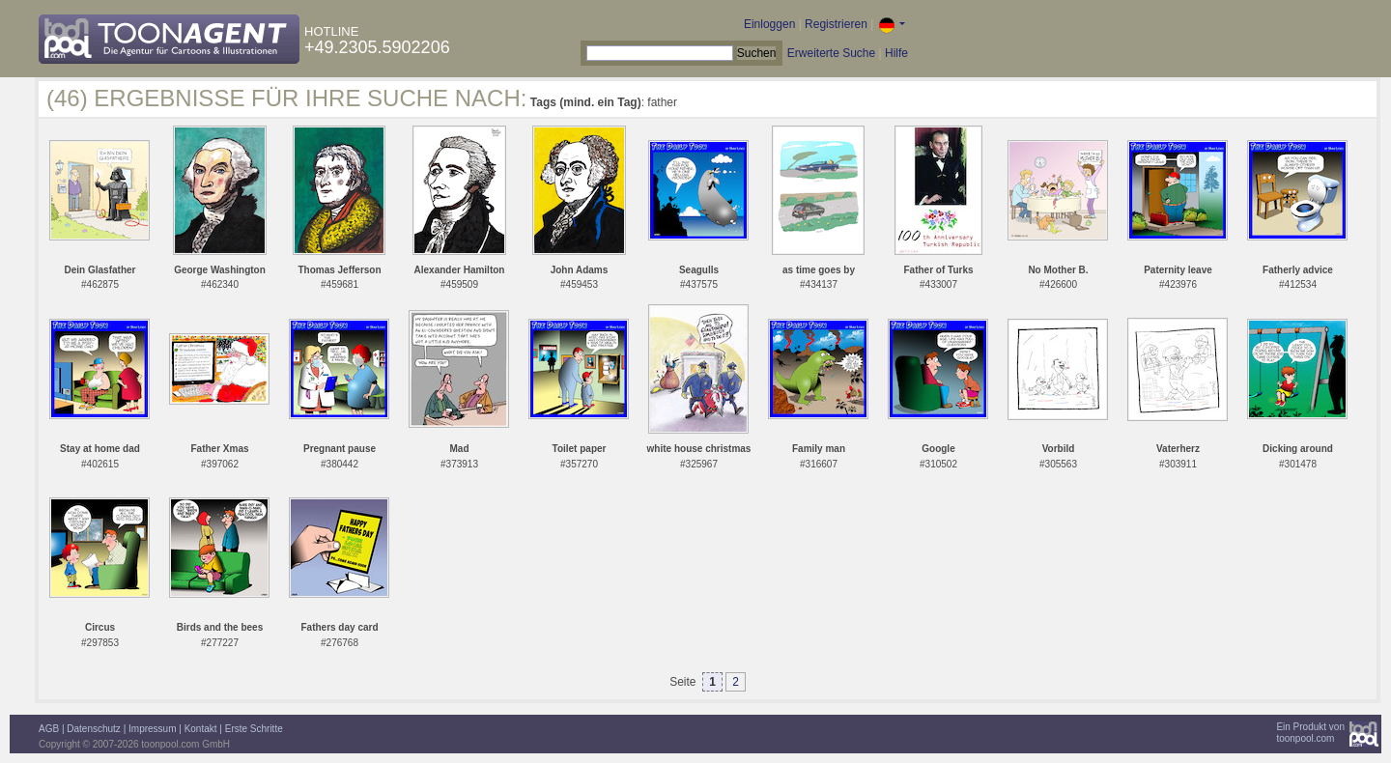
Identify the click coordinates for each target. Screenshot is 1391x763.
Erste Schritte (254, 728)
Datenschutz (94, 728)
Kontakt (201, 728)
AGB (49, 728)
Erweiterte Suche (831, 53)
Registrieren (836, 24)
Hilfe (896, 53)
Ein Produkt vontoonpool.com (1310, 732)
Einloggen (769, 24)
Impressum (152, 728)
